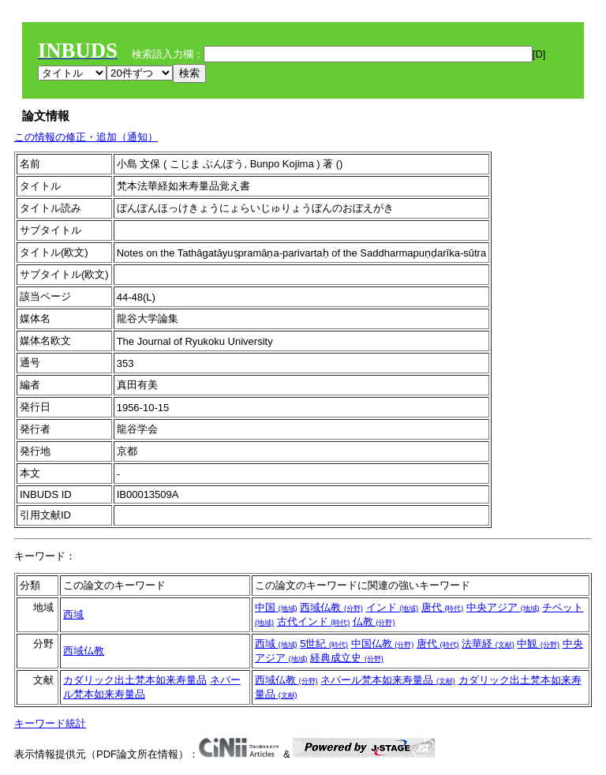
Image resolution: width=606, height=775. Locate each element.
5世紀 (324, 644)
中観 (538, 644)
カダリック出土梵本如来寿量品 (135, 680)
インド (392, 607)
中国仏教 (382, 644)
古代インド (313, 621)
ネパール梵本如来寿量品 (387, 680)
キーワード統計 (50, 723)
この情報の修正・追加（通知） (86, 137)
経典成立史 (346, 658)
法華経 (488, 644)
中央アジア (503, 607)
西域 (73, 614)
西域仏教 (331, 607)
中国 (276, 607)
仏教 (374, 621)
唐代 (442, 607)
